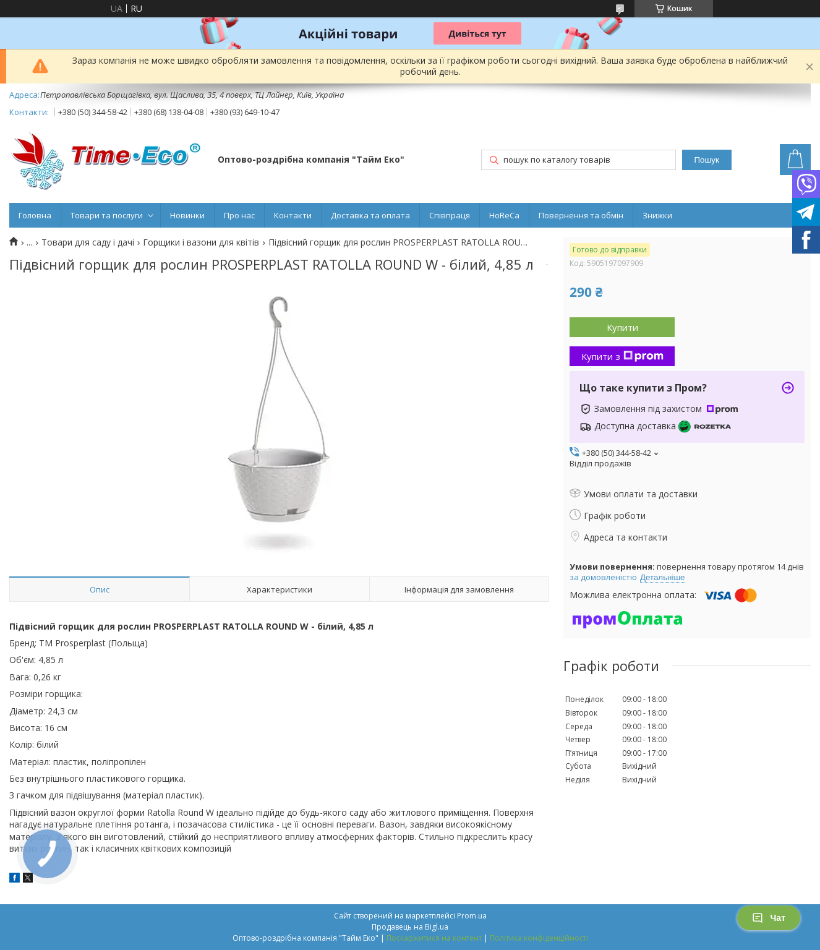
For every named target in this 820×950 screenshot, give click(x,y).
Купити (622, 327)
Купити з (622, 356)
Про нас (239, 215)
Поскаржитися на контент (434, 938)
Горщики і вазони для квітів (201, 242)
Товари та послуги (106, 215)
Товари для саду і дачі (87, 242)
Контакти (293, 215)
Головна (35, 215)
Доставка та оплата (370, 215)
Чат (768, 917)
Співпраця (449, 215)
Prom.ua (472, 915)
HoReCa (504, 215)
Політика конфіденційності (539, 938)
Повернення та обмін (581, 215)
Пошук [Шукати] (706, 160)
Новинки (187, 215)
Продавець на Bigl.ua (410, 927)
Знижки (657, 215)
